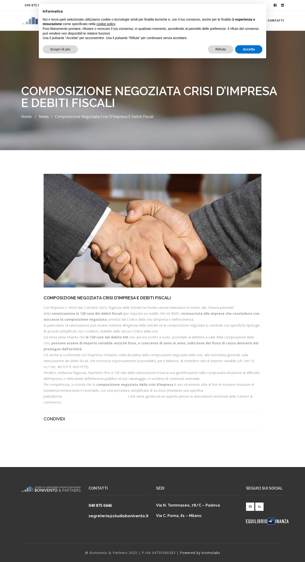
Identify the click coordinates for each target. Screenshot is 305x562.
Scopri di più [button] (60, 49)
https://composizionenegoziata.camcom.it (95, 396)
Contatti (276, 20)
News (44, 116)
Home (26, 116)
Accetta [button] (249, 49)
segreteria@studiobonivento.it (118, 516)
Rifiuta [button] (220, 49)
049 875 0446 (100, 505)
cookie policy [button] (105, 24)
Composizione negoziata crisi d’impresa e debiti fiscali (104, 116)
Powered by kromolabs (200, 552)
